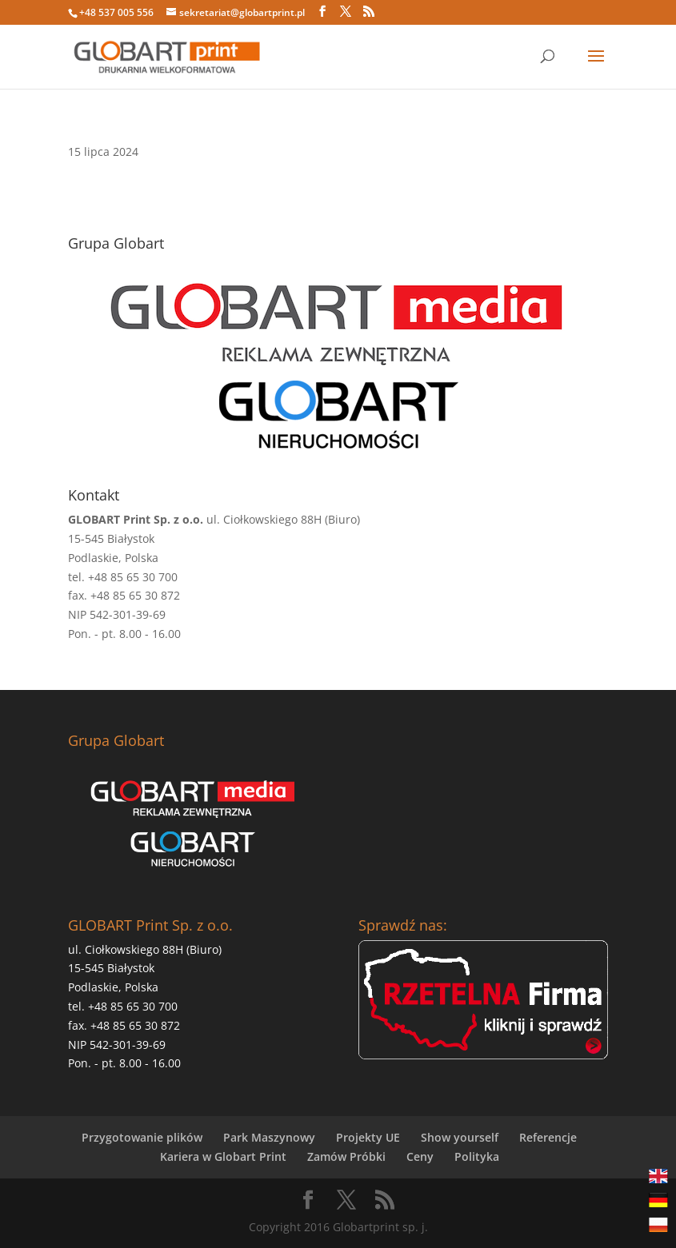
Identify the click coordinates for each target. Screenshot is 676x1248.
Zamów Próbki (346, 1156)
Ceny (420, 1156)
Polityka (476, 1156)
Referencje (548, 1137)
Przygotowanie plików (142, 1137)
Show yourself (459, 1137)
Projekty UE (368, 1137)
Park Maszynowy (269, 1137)
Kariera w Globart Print (223, 1156)
